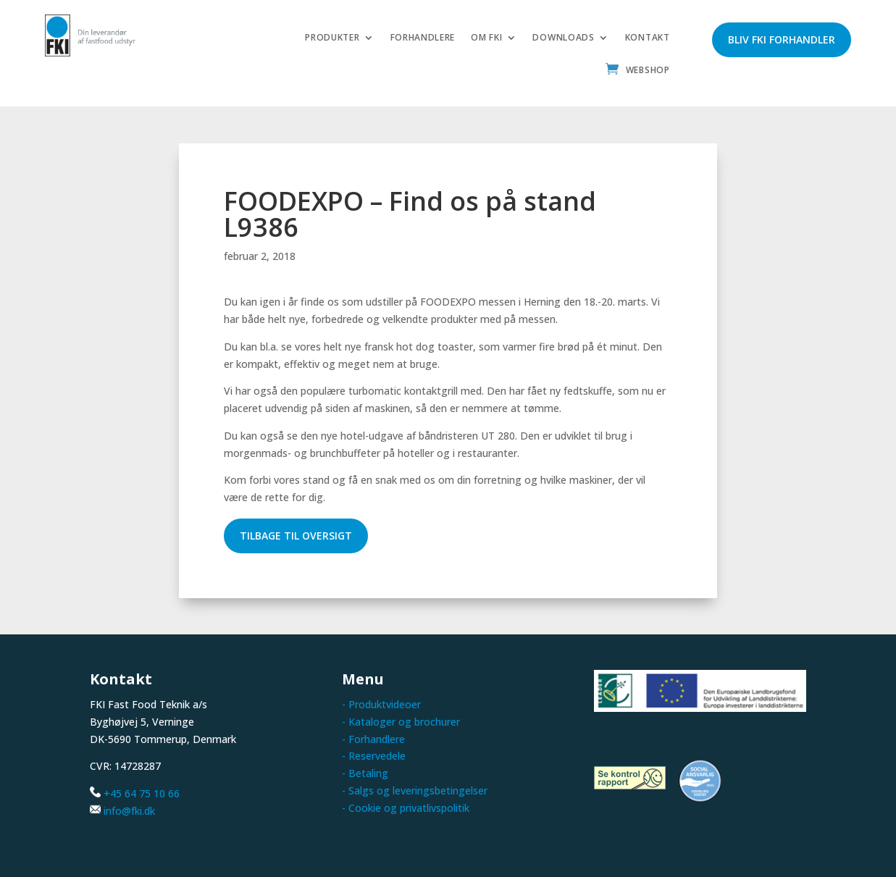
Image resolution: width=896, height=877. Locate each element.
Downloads (563, 38)
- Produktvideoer (381, 704)
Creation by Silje (730, 835)
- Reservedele (374, 756)
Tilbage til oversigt (296, 535)
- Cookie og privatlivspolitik (405, 808)
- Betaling (365, 773)
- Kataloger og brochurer (401, 722)
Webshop (648, 70)
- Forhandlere (373, 738)
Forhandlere (423, 38)
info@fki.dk (129, 811)
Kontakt (647, 38)
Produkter (332, 38)
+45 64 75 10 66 (142, 793)
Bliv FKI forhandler (781, 39)
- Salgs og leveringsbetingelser (414, 790)
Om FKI (486, 38)
